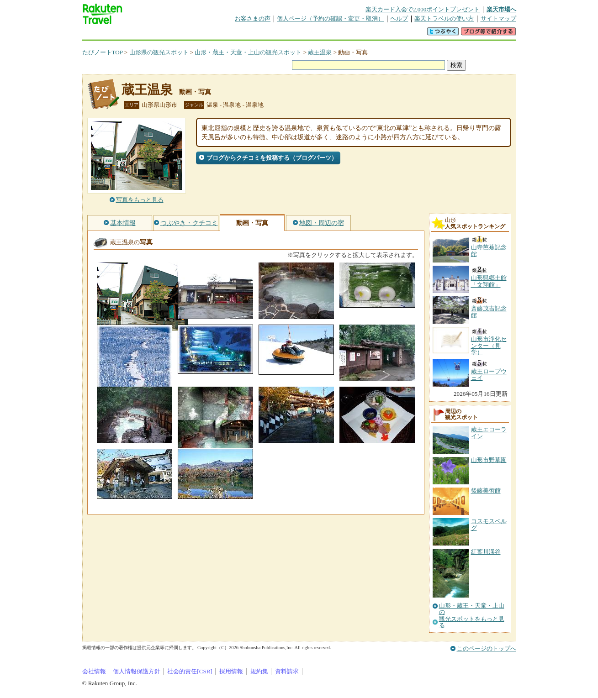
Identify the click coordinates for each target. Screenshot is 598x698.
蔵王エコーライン (489, 432)
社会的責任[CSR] (189, 671)
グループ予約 (264, 34)
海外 (151, 34)
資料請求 (287, 671)
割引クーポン (226, 34)
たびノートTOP (102, 52)
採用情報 (231, 671)
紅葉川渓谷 (486, 551)
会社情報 (94, 671)
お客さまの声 (252, 18)
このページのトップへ (486, 648)
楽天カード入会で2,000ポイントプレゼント (422, 9)
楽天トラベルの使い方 (444, 18)
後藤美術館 (486, 490)
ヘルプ (399, 18)
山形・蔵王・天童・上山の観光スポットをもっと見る (471, 616)
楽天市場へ (501, 9)
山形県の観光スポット (159, 52)
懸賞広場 (189, 34)
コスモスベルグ (489, 524)
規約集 (259, 671)
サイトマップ (498, 18)
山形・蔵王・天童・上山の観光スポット (248, 52)
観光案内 (301, 34)
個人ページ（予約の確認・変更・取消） (330, 18)
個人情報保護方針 (136, 671)
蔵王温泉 (320, 52)
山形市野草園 (489, 460)
